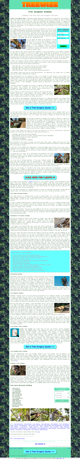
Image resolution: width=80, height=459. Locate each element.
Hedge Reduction (64, 426)
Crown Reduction (45, 424)
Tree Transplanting (64, 424)
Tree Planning (35, 429)
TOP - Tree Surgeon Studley (17, 438)
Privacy (69, 448)
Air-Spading (66, 425)
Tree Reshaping (23, 425)
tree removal (31, 337)
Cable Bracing (52, 428)
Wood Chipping (22, 428)
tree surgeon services (20, 341)
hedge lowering (38, 334)
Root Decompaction (57, 425)
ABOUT (58, 8)
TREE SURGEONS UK (40, 443)
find (14, 353)
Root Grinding (54, 426)
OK (63, 458)
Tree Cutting (39, 425)
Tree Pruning (31, 425)
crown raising (38, 338)
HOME (51, 8)
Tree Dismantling (18, 424)
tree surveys (57, 330)
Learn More (59, 458)
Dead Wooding (47, 425)
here (16, 360)
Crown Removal (27, 424)
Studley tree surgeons (26, 329)
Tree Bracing (18, 429)
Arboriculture (23, 426)
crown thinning (42, 331)
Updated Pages (20, 448)
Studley (31, 181)
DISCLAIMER (67, 8)
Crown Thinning (44, 426)
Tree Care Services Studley (21, 385)
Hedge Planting (33, 426)
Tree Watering (26, 429)
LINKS (55, 8)
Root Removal (54, 424)
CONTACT (62, 8)
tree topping (28, 330)
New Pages (15, 448)
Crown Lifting (14, 425)
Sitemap (11, 448)
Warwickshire (36, 341)
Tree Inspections (31, 428)
